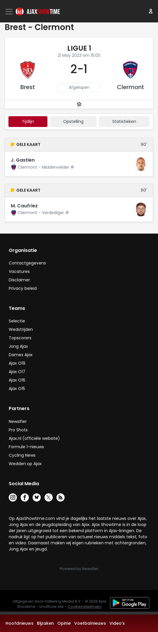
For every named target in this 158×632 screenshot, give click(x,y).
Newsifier (18, 421)
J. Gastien (23, 160)
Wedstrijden (21, 329)
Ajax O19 (17, 363)
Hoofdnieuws (19, 623)
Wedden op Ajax (25, 464)
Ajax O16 (17, 380)
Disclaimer (19, 280)
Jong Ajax (18, 346)
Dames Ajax (21, 355)
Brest (27, 87)
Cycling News (22, 455)
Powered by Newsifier (79, 568)
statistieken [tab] (124, 121)
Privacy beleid (23, 288)
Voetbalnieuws (90, 623)
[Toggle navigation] (10, 11)
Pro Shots (18, 430)
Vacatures (19, 271)
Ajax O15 (17, 388)
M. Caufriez (24, 205)
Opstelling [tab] (73, 121)
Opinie (64, 623)
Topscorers (20, 338)
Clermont (130, 87)
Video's (117, 623)
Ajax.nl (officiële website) (34, 438)
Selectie (17, 321)
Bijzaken (45, 623)
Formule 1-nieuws (26, 447)
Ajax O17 (17, 372)
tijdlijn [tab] (28, 121)
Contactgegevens (27, 263)
